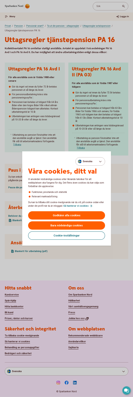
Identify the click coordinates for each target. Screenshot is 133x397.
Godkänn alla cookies (66, 215)
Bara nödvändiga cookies (66, 225)
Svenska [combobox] (87, 161)
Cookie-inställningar (67, 235)
